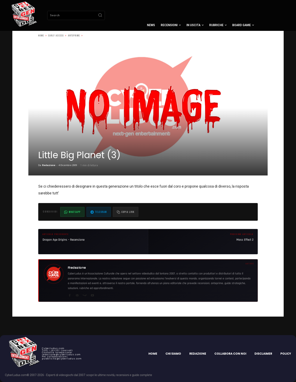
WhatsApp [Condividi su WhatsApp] (72, 212)
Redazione (48, 165)
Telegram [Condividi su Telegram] (98, 212)
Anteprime (74, 35)
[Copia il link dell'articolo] (125, 212)
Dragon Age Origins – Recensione (63, 240)
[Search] (100, 15)
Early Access (56, 35)
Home (41, 35)
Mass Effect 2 (244, 240)
